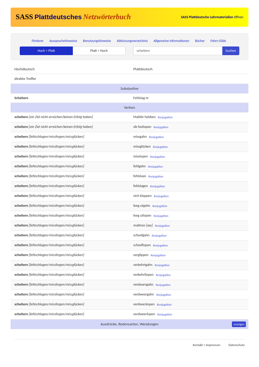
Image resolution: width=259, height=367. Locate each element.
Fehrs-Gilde (218, 41)
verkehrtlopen (143, 275)
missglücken (142, 147)
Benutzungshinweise (97, 41)
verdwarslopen (144, 304)
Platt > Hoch (99, 51)
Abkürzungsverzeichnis (132, 41)
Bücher (200, 41)
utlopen (145, 216)
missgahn (140, 137)
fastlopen (144, 127)
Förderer (38, 41)
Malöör (138, 117)
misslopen (140, 156)
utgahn (145, 206)
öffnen (212, 17)
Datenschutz (237, 345)
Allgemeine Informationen (171, 41)
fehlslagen (140, 186)
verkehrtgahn (143, 265)
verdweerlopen (144, 314)
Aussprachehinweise (63, 41)
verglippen (140, 255)
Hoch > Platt (46, 51)
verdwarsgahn (143, 285)
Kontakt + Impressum (206, 345)
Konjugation (165, 117)
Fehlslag (139, 98)
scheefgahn (141, 235)
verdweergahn (143, 294)
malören (139, 225)
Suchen (231, 51)
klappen (146, 196)
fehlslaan (139, 176)
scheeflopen (142, 245)
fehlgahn (139, 166)
